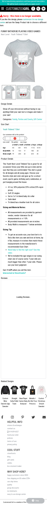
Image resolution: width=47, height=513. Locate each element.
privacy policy (12, 444)
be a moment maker (14, 466)
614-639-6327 (13, 432)
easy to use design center (16, 494)
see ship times (12, 482)
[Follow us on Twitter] (33, 417)
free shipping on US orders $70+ (18, 478)
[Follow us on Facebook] (2, 417)
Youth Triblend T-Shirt (11, 129)
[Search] (38, 9)
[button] (9, 92)
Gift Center (38, 119)
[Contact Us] (33, 9)
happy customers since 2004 (17, 475)
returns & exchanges (14, 425)
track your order (13, 435)
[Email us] (44, 417)
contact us (11, 428)
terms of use (12, 441)
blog (8, 457)
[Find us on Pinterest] (22, 417)
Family (14, 119)
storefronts (11, 453)
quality (9, 485)
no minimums (12, 491)
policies (10, 438)
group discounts (13, 488)
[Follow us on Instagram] (12, 417)
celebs (9, 463)
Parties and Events (25, 119)
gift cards (10, 460)
